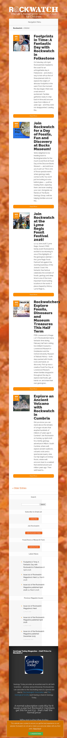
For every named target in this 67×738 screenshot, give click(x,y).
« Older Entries (19, 488)
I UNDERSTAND (35, 734)
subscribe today (39, 719)
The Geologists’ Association (33, 692)
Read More (37, 729)
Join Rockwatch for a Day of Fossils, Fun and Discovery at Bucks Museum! (44, 136)
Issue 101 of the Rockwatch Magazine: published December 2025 (33, 633)
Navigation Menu (34, 22)
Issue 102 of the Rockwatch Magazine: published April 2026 (33, 587)
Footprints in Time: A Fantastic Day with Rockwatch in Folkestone (44, 47)
